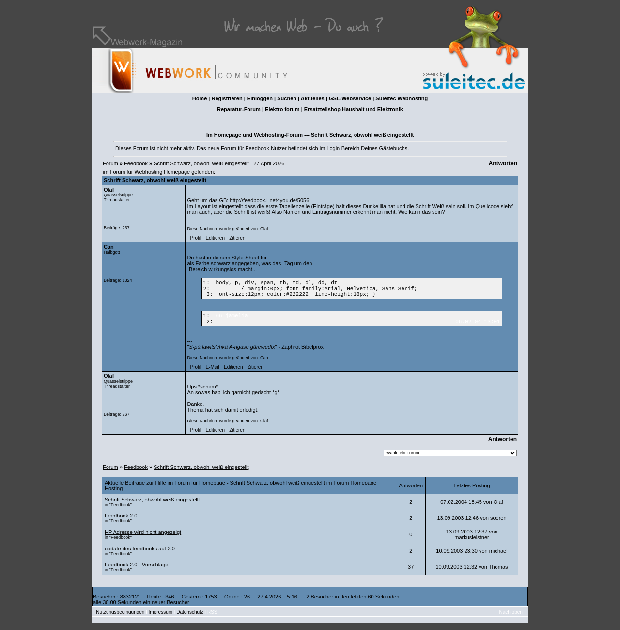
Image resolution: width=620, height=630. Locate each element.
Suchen (286, 98)
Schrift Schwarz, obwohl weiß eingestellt (201, 163)
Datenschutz (189, 619)
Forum (110, 163)
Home (199, 98)
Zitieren (237, 238)
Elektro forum (282, 109)
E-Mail (212, 374)
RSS (212, 619)
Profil (196, 238)
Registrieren (226, 98)
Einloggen (260, 98)
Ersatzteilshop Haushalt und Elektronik (353, 109)
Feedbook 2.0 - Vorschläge (136, 572)
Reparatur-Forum (239, 109)
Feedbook (136, 163)
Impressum (160, 619)
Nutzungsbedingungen (120, 619)
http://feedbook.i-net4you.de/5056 (269, 200)
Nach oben (511, 619)
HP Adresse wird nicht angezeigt (143, 539)
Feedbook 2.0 (121, 523)
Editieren (214, 238)
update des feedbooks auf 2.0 (140, 556)
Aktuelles (313, 98)
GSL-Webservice (350, 98)
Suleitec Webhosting (401, 98)
